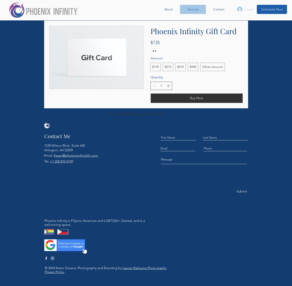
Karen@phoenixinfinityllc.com (76, 155)
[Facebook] (46, 258)
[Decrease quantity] (154, 86)
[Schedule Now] (272, 9)
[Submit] (241, 191)
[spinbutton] (161, 86)
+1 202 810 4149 (61, 161)
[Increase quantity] (168, 86)
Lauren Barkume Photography (145, 268)
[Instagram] (52, 258)
